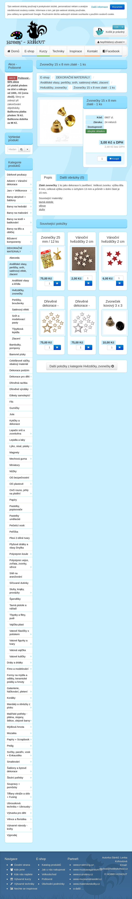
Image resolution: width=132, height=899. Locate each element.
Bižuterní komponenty (14, 240)
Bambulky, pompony (15, 346)
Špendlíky (15, 598)
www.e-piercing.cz (83, 864)
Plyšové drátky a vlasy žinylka (18, 546)
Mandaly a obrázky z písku (18, 706)
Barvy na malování (17, 212)
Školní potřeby (15, 777)
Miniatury (14, 465)
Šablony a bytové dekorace (16, 769)
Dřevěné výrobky (19, 389)
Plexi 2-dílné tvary (19, 537)
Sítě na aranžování (15, 575)
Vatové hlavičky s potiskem (19, 632)
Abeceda (14, 257)
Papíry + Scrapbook (18, 739)
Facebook (111, 51)
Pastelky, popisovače (15, 508)
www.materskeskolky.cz (86, 883)
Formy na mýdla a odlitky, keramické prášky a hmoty (17, 678)
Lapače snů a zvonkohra (17, 432)
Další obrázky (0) (72, 177)
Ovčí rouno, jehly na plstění (19, 492)
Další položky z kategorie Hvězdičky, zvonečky (82, 366)
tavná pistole (46, 201)
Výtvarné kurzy (20, 879)
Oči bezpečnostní (19, 477)
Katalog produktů (51, 864)
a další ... (78, 888)
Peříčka (13, 531)
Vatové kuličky (17, 656)
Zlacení (16, 338)
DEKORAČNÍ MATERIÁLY (14, 250)
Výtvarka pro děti (16, 812)
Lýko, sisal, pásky (19, 446)
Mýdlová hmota (15, 726)
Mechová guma (18, 458)
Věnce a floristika (16, 819)
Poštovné (23, 78)
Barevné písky (17, 354)
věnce (42, 205)
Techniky (58, 51)
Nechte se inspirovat (23, 888)
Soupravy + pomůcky (13, 785)
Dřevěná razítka (18, 382)
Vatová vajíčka (17, 650)
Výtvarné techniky (22, 883)
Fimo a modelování (18, 668)
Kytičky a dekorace (14, 422)
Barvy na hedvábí (17, 206)
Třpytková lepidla (17, 330)
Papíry (13, 499)
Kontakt (92, 51)
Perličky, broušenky (18, 301)
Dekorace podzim (19, 370)
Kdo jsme (17, 869)
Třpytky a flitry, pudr (17, 616)
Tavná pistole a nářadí (17, 607)
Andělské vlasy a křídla (20, 282)
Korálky (11, 697)
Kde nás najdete (21, 874)
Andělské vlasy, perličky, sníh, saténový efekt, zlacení (18, 269)
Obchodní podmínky (53, 883)
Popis (48, 177)
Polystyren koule (18, 553)
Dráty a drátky (15, 662)
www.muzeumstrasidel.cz (87, 879)
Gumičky (14, 407)
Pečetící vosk (17, 525)
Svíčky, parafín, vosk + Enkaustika (18, 753)
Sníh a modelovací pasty (18, 319)
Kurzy (43, 51)
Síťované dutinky (18, 582)
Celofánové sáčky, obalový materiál (19, 362)
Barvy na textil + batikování (16, 221)
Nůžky (13, 471)
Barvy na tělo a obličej (15, 230)
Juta (11, 414)
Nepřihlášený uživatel (111, 42)
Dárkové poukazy (17, 174)
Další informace (99, 7)
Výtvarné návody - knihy (17, 827)
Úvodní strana (20, 864)
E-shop (29, 51)
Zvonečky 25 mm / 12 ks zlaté (50, 241)
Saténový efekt (20, 309)
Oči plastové (16, 483)
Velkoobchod (49, 874)
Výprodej (12, 835)
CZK (116, 27)
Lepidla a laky (17, 439)
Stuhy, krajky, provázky (16, 591)
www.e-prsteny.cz (83, 874)
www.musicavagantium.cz (87, 869)
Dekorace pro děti (19, 376)
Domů (13, 51)
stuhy (42, 209)
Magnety (14, 452)
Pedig (10, 745)
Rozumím (117, 7)
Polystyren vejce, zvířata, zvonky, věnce (19, 563)
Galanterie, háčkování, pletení (17, 690)
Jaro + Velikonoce (17, 190)
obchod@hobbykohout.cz (113, 868)
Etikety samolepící (19, 395)
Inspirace (76, 51)
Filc (11, 401)
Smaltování (13, 761)
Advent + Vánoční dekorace (17, 182)
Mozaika (11, 733)
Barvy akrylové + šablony (16, 198)
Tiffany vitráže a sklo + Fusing (18, 795)
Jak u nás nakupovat (53, 869)
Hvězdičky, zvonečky (18, 292)
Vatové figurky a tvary (18, 642)
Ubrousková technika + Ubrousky (18, 805)
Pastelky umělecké (14, 517)
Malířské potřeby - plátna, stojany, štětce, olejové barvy (18, 717)
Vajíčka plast (16, 624)
